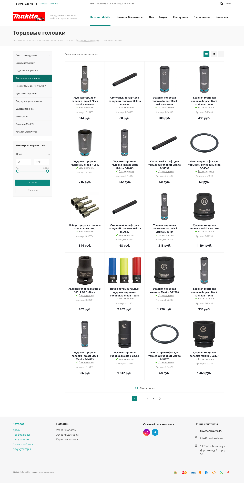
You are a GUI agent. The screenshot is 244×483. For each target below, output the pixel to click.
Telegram (155, 432)
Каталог (18, 424)
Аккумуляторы (22, 449)
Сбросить (32, 189)
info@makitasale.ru (211, 438)
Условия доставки (67, 434)
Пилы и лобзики (23, 444)
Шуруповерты (21, 439)
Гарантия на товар (67, 439)
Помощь (62, 424)
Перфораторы (21, 434)
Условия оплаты (66, 430)
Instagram (146, 432)
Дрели (17, 430)
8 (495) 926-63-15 (211, 431)
